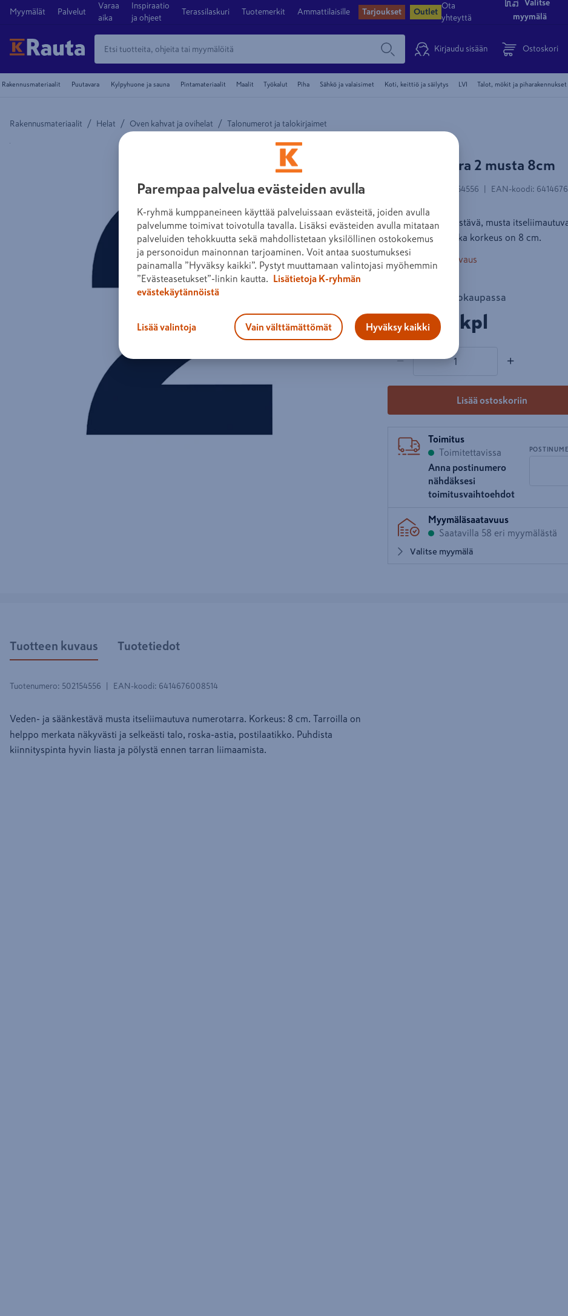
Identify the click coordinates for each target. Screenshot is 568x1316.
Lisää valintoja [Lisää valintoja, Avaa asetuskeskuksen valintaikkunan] (166, 327)
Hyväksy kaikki (398, 327)
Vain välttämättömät (288, 327)
